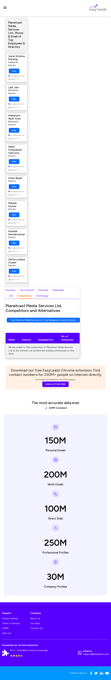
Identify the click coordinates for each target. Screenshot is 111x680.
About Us (35, 618)
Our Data (35, 623)
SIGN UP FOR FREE (55, 384)
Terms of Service (11, 623)
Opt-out (6, 633)
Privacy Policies (10, 618)
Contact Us (36, 628)
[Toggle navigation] (5, 8)
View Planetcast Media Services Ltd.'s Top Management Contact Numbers (43, 320)
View (14, 71)
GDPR (5, 628)
